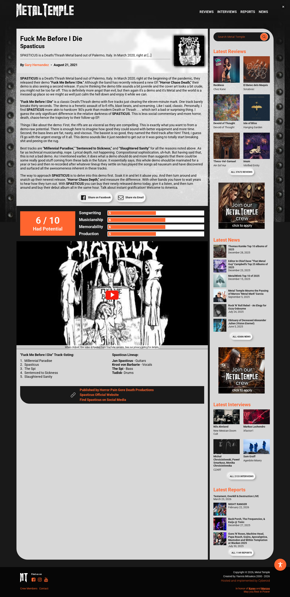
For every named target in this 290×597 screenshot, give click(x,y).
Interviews (227, 12)
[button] (112, 295)
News (263, 12)
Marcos (265, 588)
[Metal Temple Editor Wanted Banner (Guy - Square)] (241, 392)
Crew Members (28, 588)
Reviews (207, 12)
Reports (247, 12)
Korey (252, 588)
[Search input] (238, 36)
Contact (43, 588)
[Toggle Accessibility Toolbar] (280, 564)
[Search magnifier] (264, 37)
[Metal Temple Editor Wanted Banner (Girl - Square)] (241, 228)
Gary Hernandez (37, 65)
